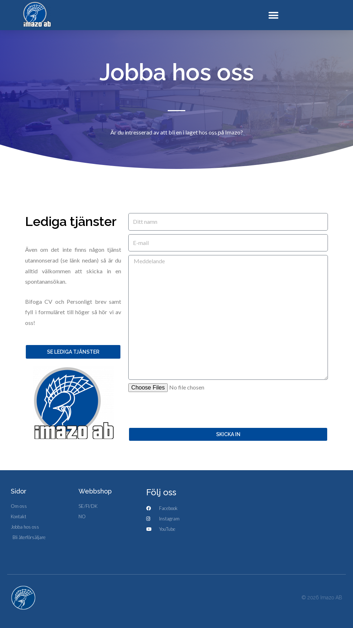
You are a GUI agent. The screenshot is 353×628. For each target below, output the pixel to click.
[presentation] (182, 410)
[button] (273, 15)
